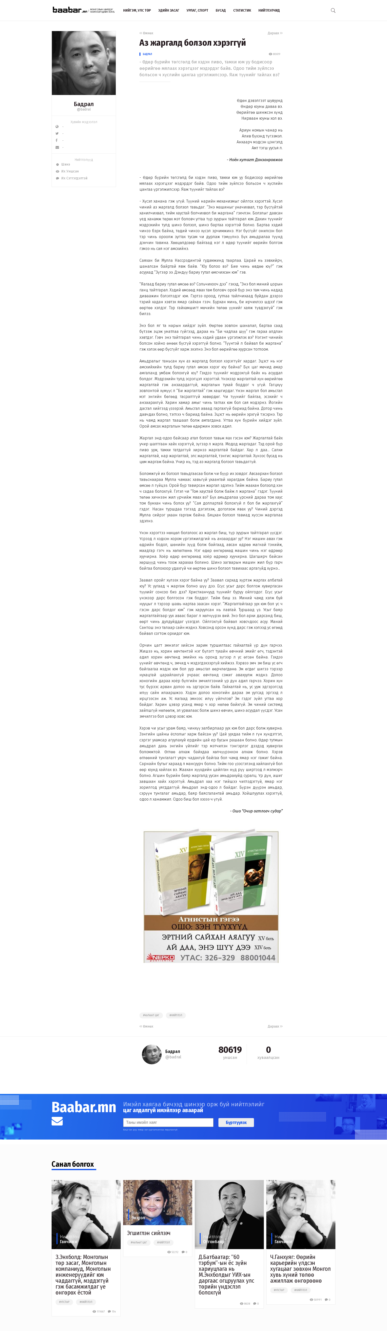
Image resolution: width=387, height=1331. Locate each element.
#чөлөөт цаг (151, 1015)
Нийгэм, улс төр (137, 10)
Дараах (275, 33)
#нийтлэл (176, 1015)
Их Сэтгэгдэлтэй (71, 178)
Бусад (221, 10)
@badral (84, 109)
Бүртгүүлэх (236, 1122)
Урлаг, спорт (197, 10)
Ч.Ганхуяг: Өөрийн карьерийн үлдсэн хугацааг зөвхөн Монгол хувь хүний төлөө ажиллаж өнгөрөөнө (300, 1269)
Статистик (242, 10)
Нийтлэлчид (269, 10)
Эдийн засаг (168, 10)
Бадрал (147, 54)
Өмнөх (146, 33)
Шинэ (63, 164)
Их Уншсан (67, 171)
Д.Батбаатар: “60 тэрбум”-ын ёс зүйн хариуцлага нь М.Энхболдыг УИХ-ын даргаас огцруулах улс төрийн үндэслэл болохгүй (226, 1275)
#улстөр (64, 1302)
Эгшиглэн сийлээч (149, 1233)
